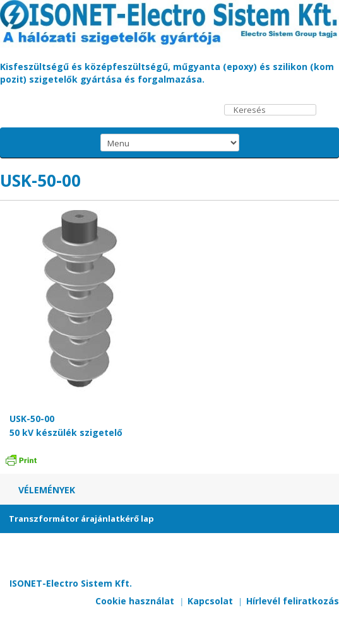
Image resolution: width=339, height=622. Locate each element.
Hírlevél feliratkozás (292, 601)
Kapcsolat (210, 601)
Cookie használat (134, 601)
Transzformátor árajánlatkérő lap (81, 518)
